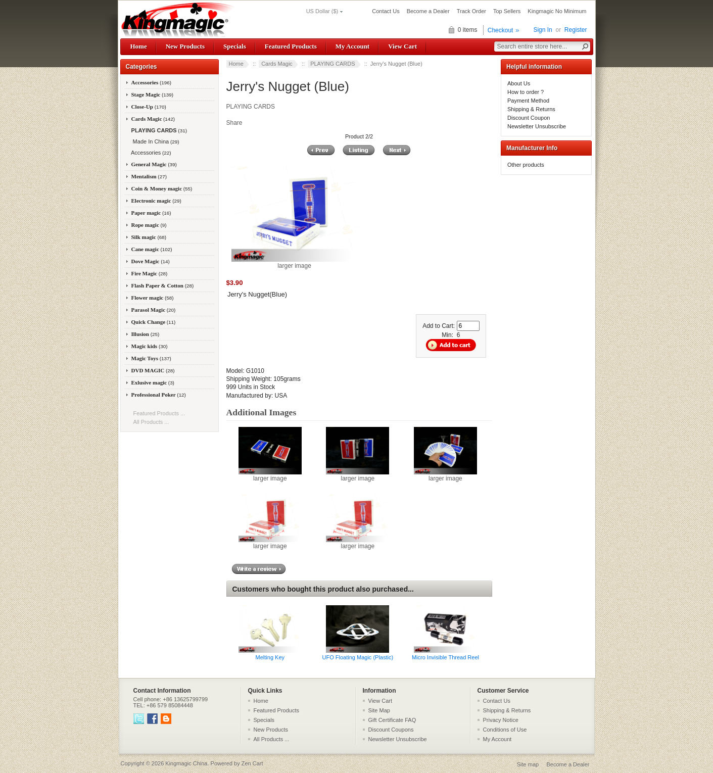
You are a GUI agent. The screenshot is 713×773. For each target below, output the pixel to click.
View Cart (402, 46)
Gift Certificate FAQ (392, 720)
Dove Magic (150, 261)
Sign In (542, 29)
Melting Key (270, 657)
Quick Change (153, 322)
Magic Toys (151, 358)
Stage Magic (152, 94)
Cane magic (151, 249)
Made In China (154, 141)
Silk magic (149, 237)
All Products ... (151, 422)
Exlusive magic (152, 382)
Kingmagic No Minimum (557, 11)
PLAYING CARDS (332, 64)
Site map (528, 764)
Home (138, 46)
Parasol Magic (153, 310)
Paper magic (151, 213)
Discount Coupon (528, 118)
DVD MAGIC (153, 370)
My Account (352, 46)
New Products (185, 46)
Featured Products (291, 46)
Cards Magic (277, 64)
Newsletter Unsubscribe (536, 126)
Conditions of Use (505, 730)
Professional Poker (158, 395)
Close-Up (148, 107)
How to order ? (525, 92)
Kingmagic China (186, 763)
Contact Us (385, 11)
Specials (234, 46)
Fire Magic (149, 273)
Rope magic (149, 225)
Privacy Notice (500, 720)
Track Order (471, 11)
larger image (270, 475)
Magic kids (149, 346)
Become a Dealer (428, 11)
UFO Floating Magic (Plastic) (358, 657)
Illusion (145, 334)
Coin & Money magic (162, 188)
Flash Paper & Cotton (162, 285)
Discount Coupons (391, 730)
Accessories (151, 82)
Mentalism (149, 176)
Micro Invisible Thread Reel (445, 657)
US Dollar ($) (322, 11)
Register (575, 29)
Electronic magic (156, 201)
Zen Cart (252, 763)
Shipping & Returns (531, 109)
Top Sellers (506, 11)
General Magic (154, 164)
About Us (518, 83)
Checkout (500, 30)
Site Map (379, 710)
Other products (525, 165)
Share (234, 122)
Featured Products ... (159, 413)
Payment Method (528, 101)
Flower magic (152, 298)
